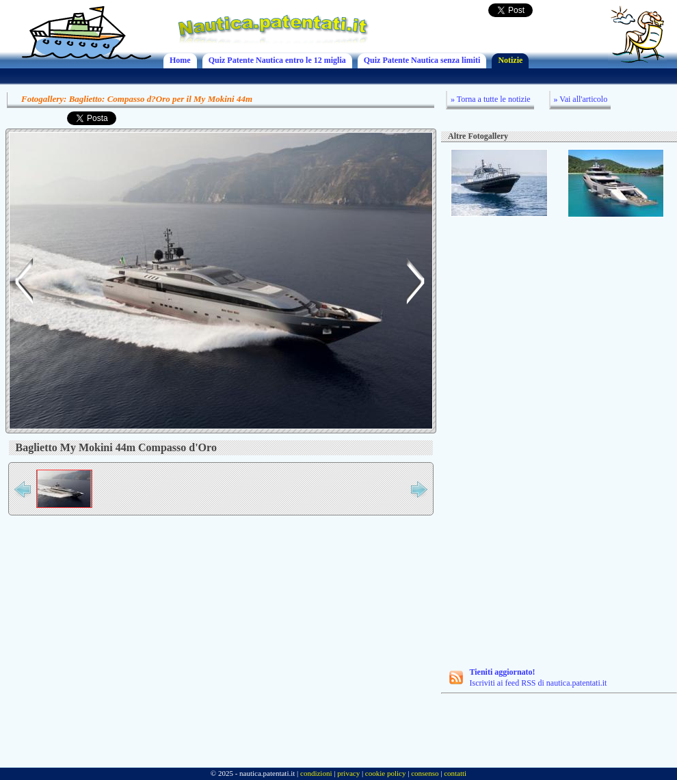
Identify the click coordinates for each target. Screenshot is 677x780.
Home (180, 60)
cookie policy (385, 773)
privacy (348, 773)
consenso (424, 773)
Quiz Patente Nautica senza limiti (422, 60)
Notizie (510, 60)
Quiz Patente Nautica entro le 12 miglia (277, 60)
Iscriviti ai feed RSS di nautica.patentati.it (528, 677)
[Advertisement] (522, 444)
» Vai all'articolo (581, 99)
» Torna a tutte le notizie (491, 99)
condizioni (316, 773)
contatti (455, 773)
